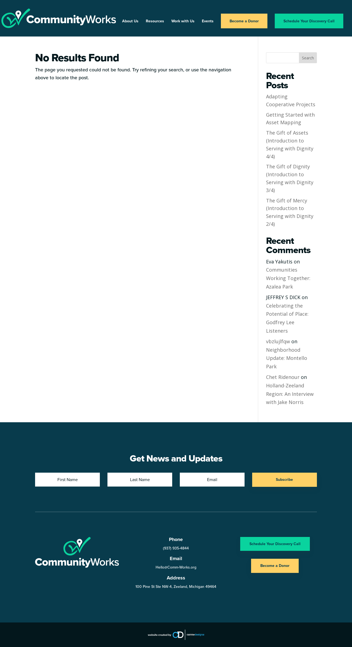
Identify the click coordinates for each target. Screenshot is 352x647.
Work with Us (182, 21)
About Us (130, 21)
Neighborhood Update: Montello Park (286, 358)
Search (308, 57)
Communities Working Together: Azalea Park (288, 278)
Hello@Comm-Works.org (176, 567)
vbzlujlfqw (278, 341)
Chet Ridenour (282, 377)
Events (208, 21)
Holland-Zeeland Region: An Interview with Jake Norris (290, 393)
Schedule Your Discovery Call (309, 21)
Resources (155, 21)
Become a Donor (244, 21)
